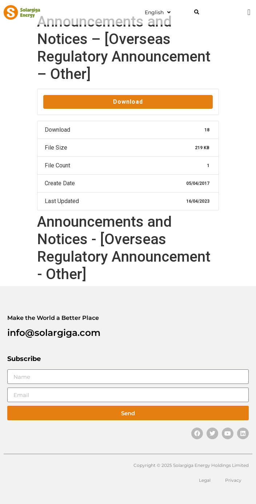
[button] (197, 13)
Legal (205, 480)
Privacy (233, 480)
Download (128, 101)
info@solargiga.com (53, 332)
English (158, 12)
